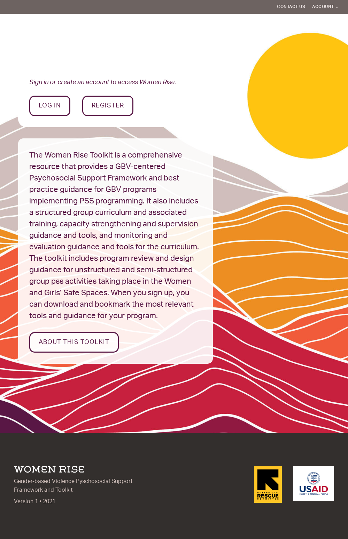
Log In (50, 106)
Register (108, 106)
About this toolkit (74, 342)
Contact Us (291, 7)
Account (323, 7)
